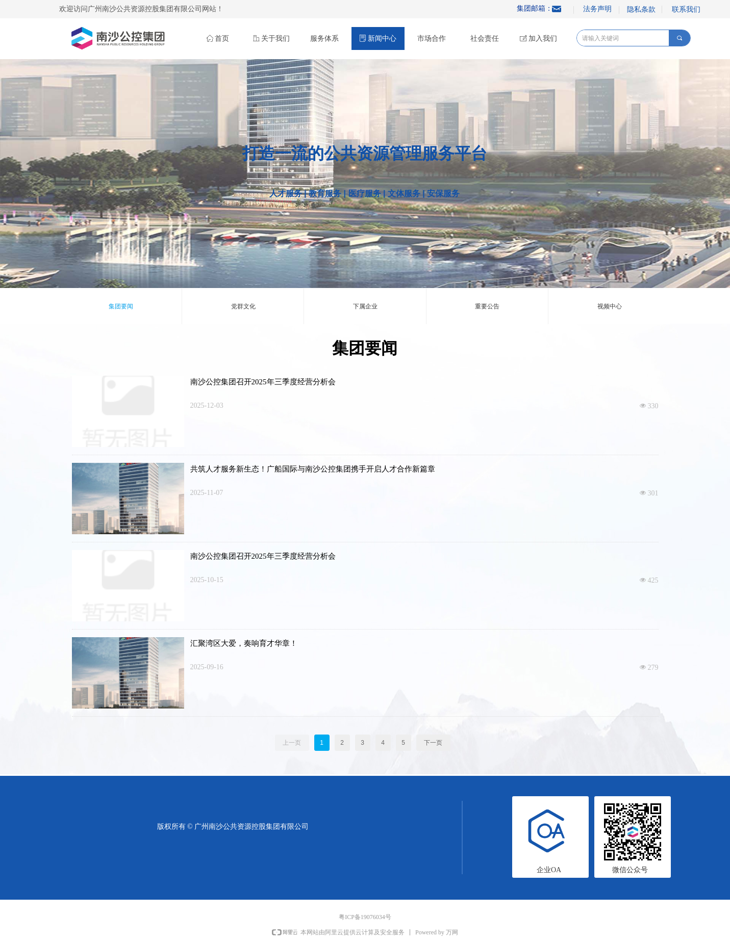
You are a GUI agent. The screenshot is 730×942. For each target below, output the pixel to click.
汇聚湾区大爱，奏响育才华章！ (243, 643)
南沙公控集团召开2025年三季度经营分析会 (263, 382)
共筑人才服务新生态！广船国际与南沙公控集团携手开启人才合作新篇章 (312, 469)
